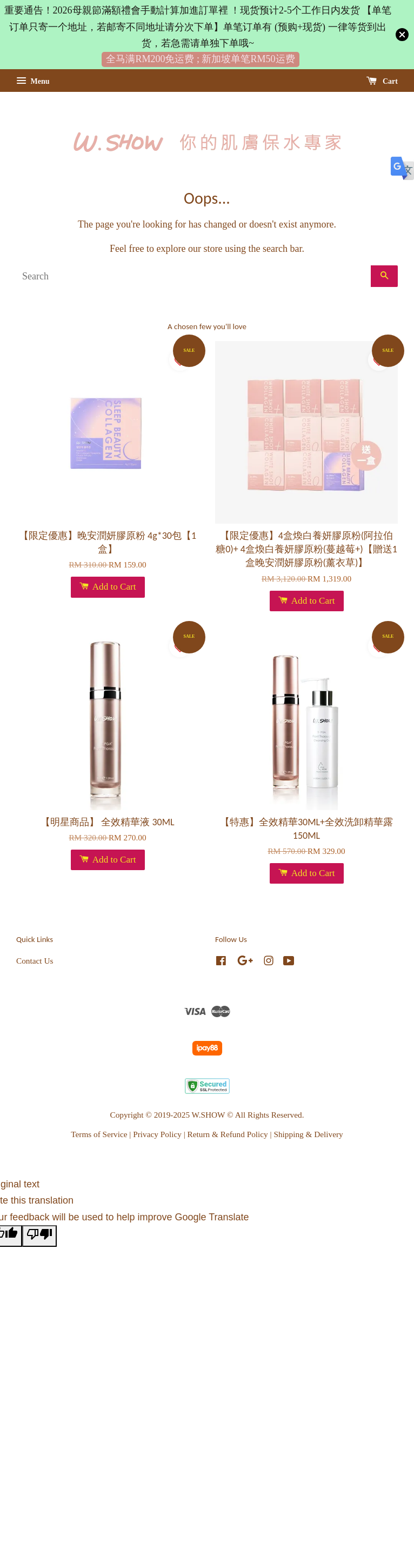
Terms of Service (99, 1134)
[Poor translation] (39, 1236)
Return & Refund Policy (228, 1134)
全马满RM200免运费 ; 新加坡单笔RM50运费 (200, 59)
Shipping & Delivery (308, 1134)
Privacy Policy (157, 1134)
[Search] (193, 276)
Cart (382, 81)
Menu (33, 81)
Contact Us (34, 960)
